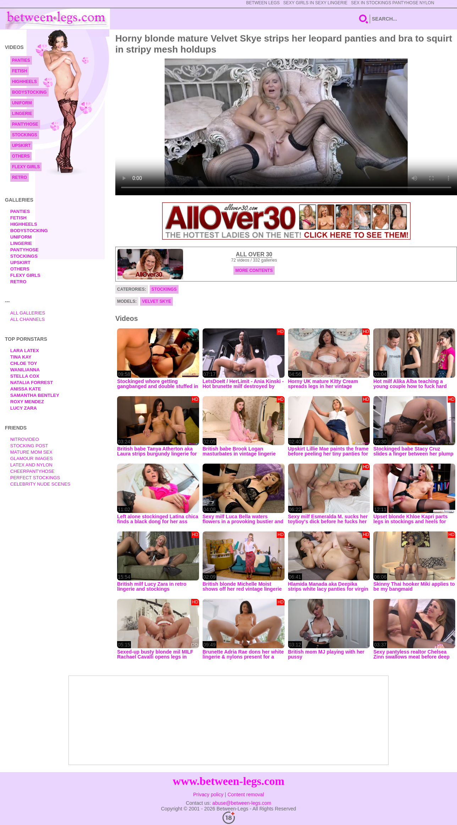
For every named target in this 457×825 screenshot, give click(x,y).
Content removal (245, 794)
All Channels (27, 319)
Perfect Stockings (35, 477)
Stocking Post (29, 445)
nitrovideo (24, 439)
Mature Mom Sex (31, 452)
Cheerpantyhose (32, 471)
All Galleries (27, 313)
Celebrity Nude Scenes (40, 484)
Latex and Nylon (31, 465)
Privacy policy (208, 794)
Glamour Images (31, 458)
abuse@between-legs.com (241, 803)
